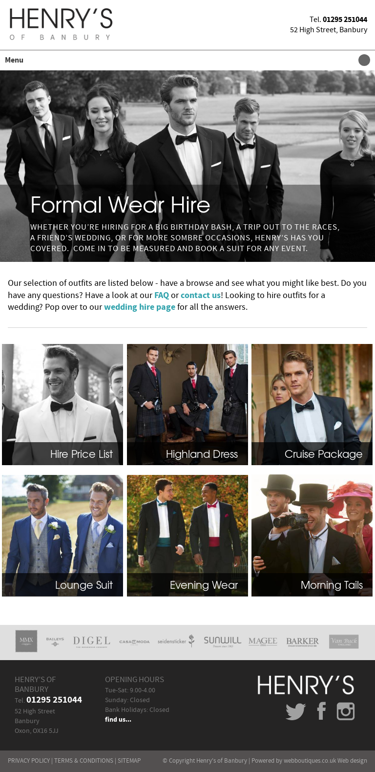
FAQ (161, 295)
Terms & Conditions (83, 761)
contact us (201, 295)
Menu (185, 60)
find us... (118, 720)
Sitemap (129, 761)
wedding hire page (139, 307)
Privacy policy (29, 761)
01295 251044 (345, 19)
